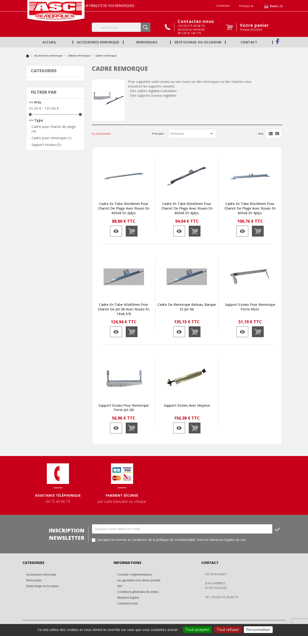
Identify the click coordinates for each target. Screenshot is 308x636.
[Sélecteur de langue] (247, 6)
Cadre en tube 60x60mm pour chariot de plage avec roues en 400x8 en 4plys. (186, 208)
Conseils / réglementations (134, 574)
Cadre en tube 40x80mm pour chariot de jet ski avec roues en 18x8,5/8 (124, 309)
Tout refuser (228, 629)
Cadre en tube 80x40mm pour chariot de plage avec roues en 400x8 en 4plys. (250, 208)
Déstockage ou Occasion (197, 42)
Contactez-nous (196, 21)
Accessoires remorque (98, 42)
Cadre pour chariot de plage (54, 128)
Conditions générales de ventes (137, 592)
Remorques (146, 42)
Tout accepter (197, 629)
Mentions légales (128, 598)
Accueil (49, 42)
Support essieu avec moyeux (187, 405)
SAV (119, 586)
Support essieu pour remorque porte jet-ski (124, 407)
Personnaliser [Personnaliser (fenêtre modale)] (258, 629)
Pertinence (192, 133)
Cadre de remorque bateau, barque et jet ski (187, 306)
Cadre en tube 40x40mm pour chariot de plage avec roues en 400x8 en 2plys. (123, 208)
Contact (249, 42)
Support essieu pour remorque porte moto (250, 306)
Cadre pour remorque (52, 137)
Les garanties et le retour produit (138, 580)
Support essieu (46, 144)
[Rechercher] (121, 27)
